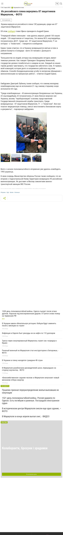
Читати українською (6, 20)
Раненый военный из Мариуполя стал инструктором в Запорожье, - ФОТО (30, 351)
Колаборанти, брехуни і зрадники (24, 448)
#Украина (3, 192)
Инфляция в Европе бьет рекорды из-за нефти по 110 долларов (28, 333)
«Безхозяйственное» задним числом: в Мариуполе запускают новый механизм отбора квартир (30, 378)
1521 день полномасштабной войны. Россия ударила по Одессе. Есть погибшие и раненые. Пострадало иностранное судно (30, 401)
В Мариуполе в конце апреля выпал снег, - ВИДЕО (25, 416)
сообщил (11, 31)
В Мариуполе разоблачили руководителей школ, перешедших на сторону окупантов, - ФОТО (29, 369)
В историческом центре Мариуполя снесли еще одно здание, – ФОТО (31, 409)
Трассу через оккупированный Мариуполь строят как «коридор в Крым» (29, 342)
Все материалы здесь (31, 474)
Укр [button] (57, 3)
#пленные (17, 192)
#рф (8, 192)
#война (11, 192)
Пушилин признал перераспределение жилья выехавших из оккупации (30, 391)
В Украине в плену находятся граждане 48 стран (22, 360)
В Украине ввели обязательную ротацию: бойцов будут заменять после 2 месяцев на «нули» (29, 324)
